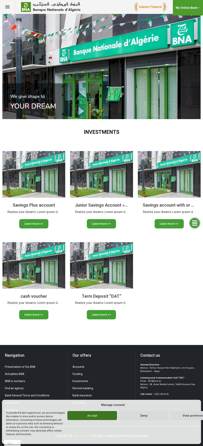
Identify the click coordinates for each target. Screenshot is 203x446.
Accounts (78, 366)
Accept (92, 415)
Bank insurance (82, 395)
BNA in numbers (15, 381)
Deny (143, 415)
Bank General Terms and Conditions (27, 395)
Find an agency (14, 388)
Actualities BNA (14, 374)
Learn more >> (33, 223)
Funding (77, 374)
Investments (80, 381)
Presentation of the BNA (20, 366)
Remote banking (83, 388)
